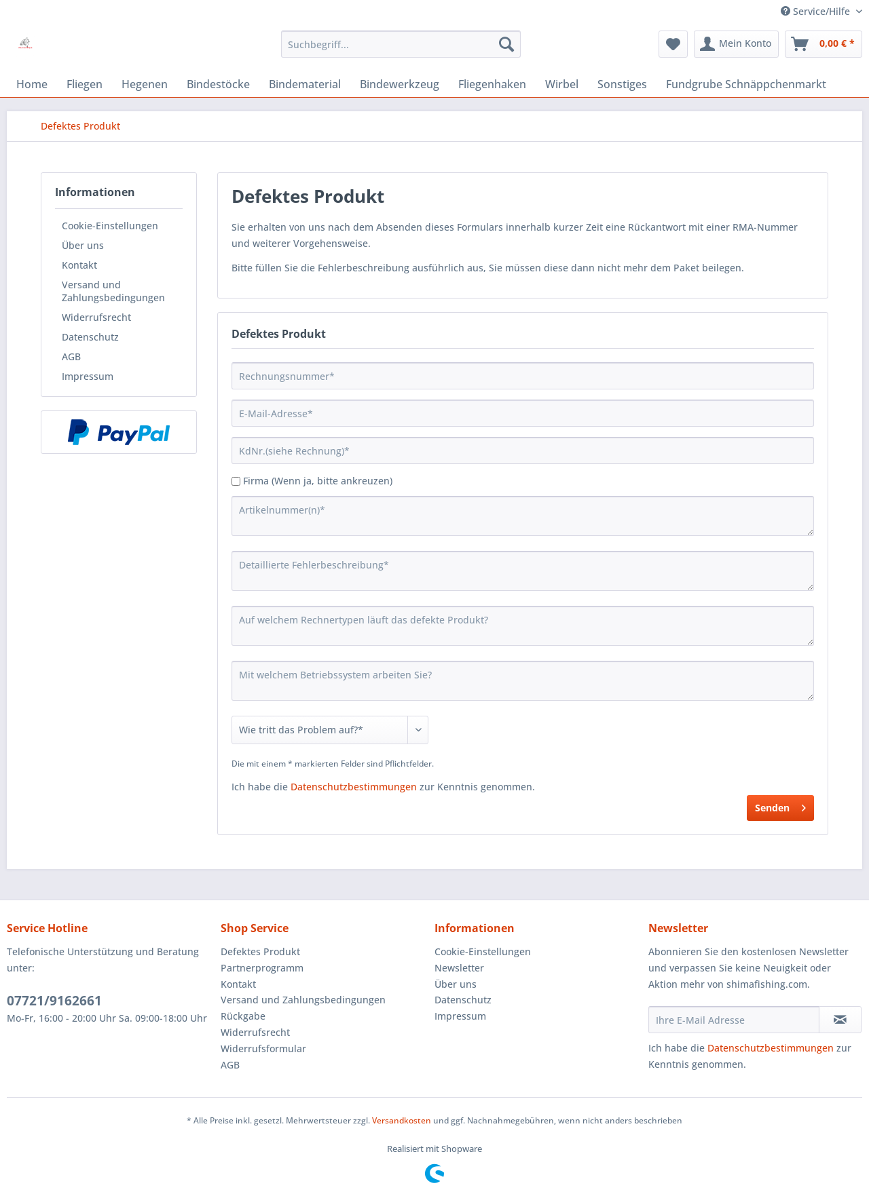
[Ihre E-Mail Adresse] (733, 1019)
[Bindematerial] (304, 84)
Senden (780, 805)
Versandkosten (401, 1120)
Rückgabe (243, 1015)
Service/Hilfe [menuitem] (817, 11)
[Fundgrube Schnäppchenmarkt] (746, 84)
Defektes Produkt (260, 951)
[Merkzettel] (673, 44)
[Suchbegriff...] (401, 44)
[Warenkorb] (823, 44)
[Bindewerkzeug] (399, 84)
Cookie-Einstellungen (110, 225)
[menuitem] (401, 44)
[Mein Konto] (736, 44)
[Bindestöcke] (218, 84)
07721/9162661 (54, 1000)
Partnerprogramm (262, 967)
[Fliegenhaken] (492, 84)
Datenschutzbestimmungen (354, 786)
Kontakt (79, 264)
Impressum (87, 376)
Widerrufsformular (263, 1048)
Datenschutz (90, 336)
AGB (71, 356)
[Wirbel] (562, 84)
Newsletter (459, 967)
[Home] (32, 84)
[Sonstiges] (622, 84)
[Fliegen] (84, 84)
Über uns (83, 245)
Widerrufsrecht (96, 317)
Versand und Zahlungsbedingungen (113, 291)
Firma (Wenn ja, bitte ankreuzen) (317, 480)
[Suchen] (506, 44)
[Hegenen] (144, 84)
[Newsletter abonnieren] (840, 1019)
